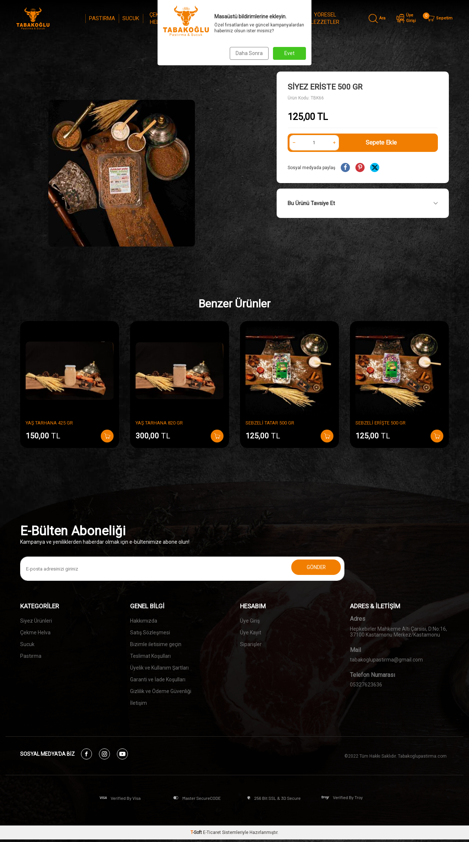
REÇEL (242, 18)
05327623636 (366, 685)
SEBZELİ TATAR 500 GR (269, 423)
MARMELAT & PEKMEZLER (278, 18)
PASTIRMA (102, 18)
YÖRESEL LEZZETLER (325, 18)
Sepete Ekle (381, 142)
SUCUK (130, 18)
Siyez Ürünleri (36, 621)
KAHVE (218, 18)
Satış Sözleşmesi (150, 632)
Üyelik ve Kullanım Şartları (159, 668)
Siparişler (251, 644)
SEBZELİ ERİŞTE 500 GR (380, 423)
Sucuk (27, 644)
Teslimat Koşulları (150, 656)
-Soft (197, 835)
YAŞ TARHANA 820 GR (159, 423)
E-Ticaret (212, 835)
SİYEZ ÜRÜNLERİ (189, 18)
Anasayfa (177, 55)
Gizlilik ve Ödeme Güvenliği (160, 691)
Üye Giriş (250, 621)
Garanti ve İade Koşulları (157, 679)
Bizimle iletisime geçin (155, 644)
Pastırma (30, 656)
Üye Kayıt (250, 632)
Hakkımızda (143, 621)
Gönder (311, 568)
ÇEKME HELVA (157, 18)
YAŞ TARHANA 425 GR (49, 423)
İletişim (138, 703)
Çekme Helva (35, 632)
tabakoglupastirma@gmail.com (386, 660)
